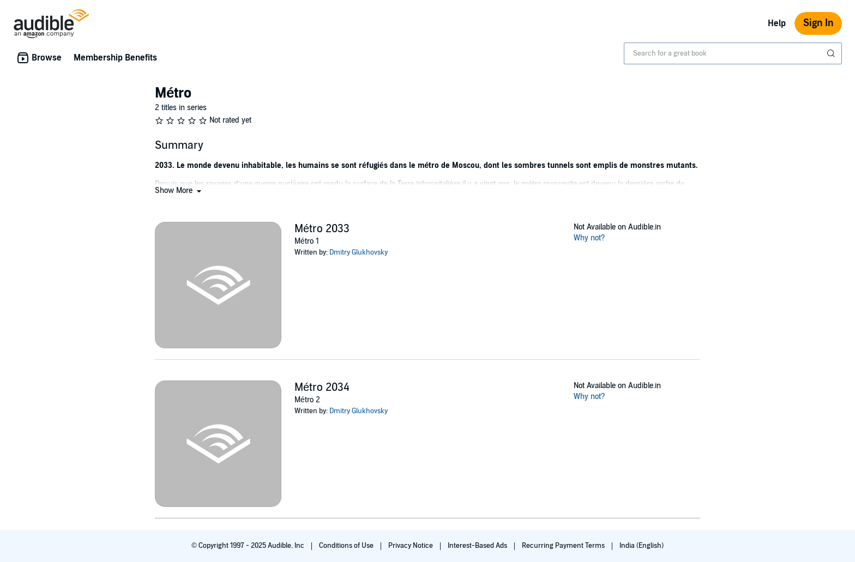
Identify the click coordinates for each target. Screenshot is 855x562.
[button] (179, 190)
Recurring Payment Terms (564, 545)
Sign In (818, 23)
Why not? (589, 238)
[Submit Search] (832, 53)
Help (777, 23)
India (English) (641, 545)
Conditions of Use (347, 545)
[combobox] (733, 53)
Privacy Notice (411, 545)
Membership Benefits (115, 57)
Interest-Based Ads (478, 545)
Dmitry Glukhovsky (358, 252)
